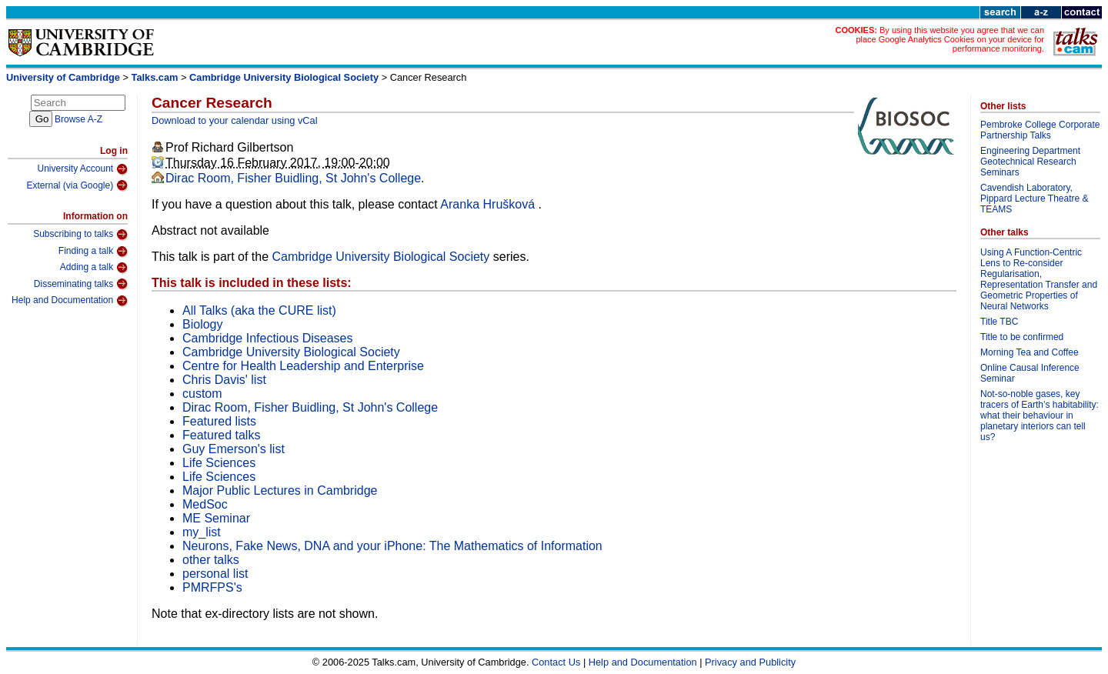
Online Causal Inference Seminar (1030, 373)
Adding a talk (94, 268)
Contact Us (556, 662)
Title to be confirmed (1021, 337)
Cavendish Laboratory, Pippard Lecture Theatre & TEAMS (1034, 198)
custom (202, 393)
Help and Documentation (70, 301)
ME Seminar (216, 518)
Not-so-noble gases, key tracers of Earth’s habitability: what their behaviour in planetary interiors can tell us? (1039, 415)
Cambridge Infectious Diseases (267, 338)
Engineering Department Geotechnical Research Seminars (1030, 161)
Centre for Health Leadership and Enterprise (303, 365)
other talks (210, 559)
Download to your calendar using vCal (235, 120)
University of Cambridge (63, 77)
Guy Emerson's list (233, 448)
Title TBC (999, 321)
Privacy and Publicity (750, 662)
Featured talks (221, 435)
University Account (82, 169)
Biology (202, 324)
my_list (201, 532)
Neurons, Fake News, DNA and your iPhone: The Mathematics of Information (392, 545)
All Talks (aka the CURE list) (259, 310)
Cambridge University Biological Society (284, 77)
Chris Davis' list (224, 379)
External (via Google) (77, 185)
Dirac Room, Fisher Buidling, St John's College (293, 178)
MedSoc (205, 504)
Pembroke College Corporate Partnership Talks (1040, 130)
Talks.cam (155, 77)
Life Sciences (218, 462)
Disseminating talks (81, 284)
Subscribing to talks (80, 235)
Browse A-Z (78, 119)
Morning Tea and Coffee (1029, 352)
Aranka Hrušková (489, 204)
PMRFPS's (212, 587)
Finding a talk (93, 251)
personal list (215, 573)
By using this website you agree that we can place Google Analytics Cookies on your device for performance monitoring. (950, 39)
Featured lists (219, 421)
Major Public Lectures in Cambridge (279, 490)
